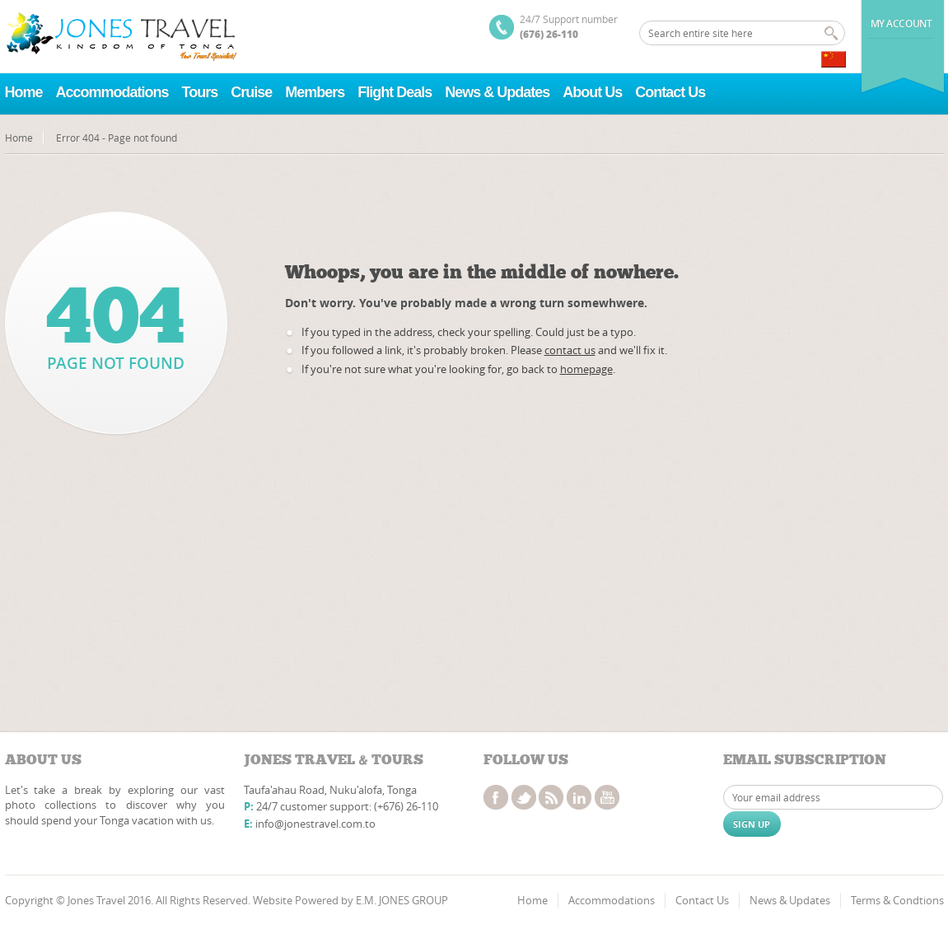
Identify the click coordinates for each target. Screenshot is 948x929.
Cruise (251, 92)
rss (551, 797)
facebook (495, 797)
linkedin (579, 797)
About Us (592, 92)
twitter (523, 797)
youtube (607, 797)
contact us (569, 350)
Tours (200, 92)
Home (24, 92)
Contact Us (670, 92)
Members (314, 92)
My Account (901, 23)
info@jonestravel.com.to (315, 823)
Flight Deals (394, 92)
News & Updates (497, 92)
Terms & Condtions (897, 900)
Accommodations (112, 92)
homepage (586, 369)
